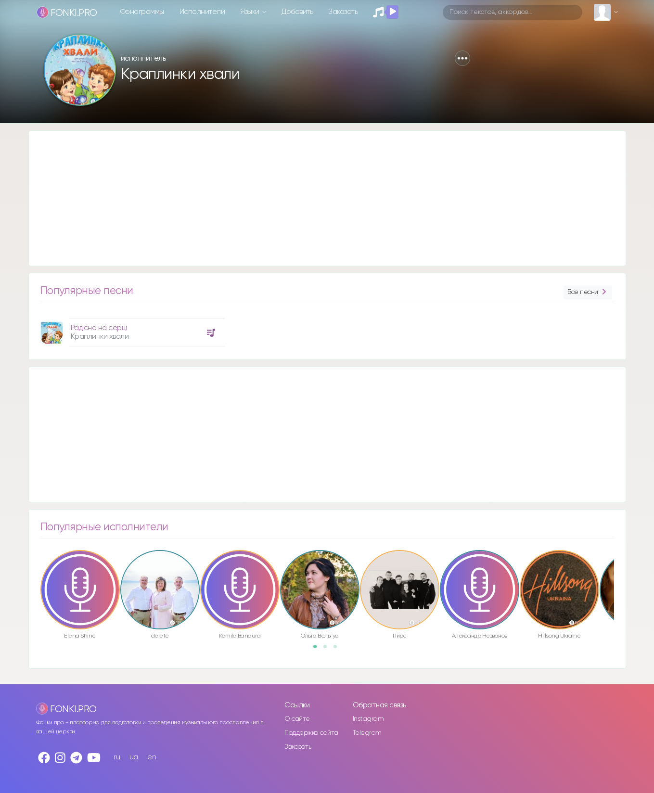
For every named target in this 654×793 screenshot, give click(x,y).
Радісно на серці (99, 328)
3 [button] (338, 649)
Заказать (343, 11)
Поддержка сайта (311, 732)
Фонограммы (142, 11)
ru (117, 757)
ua (133, 757)
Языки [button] (250, 11)
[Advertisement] (317, 198)
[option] (131, 329)
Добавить (297, 11)
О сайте (297, 719)
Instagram (368, 719)
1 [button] (318, 649)
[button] (462, 58)
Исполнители (202, 11)
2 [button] (328, 649)
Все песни (587, 292)
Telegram (367, 732)
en (151, 757)
